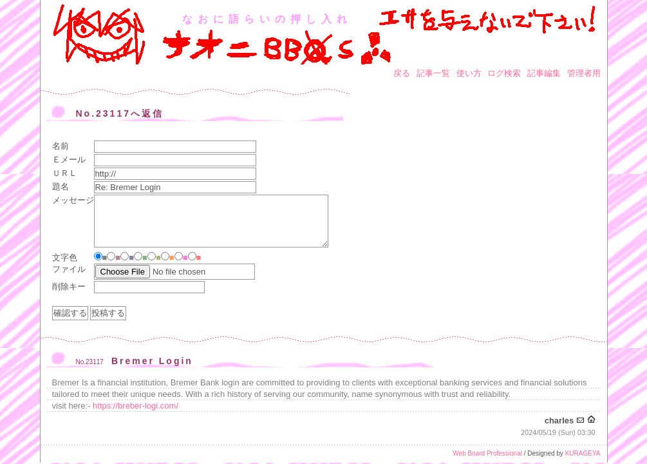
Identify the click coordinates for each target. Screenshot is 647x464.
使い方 (469, 73)
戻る (401, 73)
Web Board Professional (487, 453)
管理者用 (584, 73)
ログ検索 (504, 73)
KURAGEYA (583, 453)
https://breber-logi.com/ (135, 406)
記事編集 (544, 73)
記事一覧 (433, 73)
